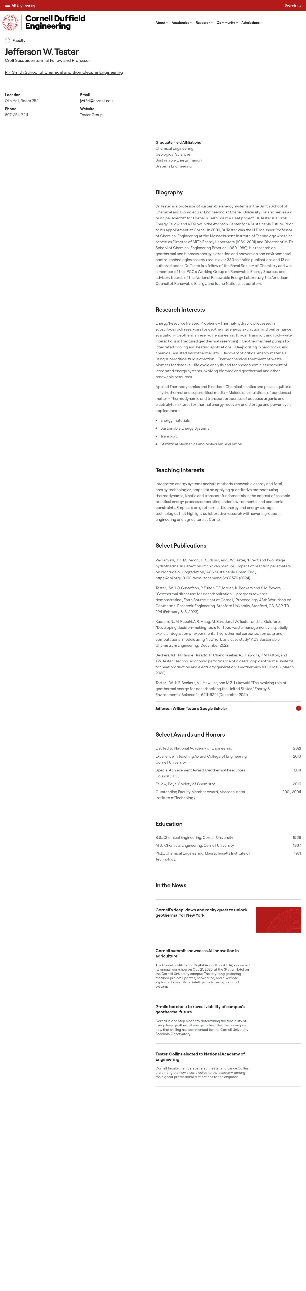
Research (204, 22)
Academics (182, 22)
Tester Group (91, 114)
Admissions (252, 22)
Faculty (15, 40)
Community (227, 22)
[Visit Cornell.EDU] (10, 22)
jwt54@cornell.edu (96, 100)
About (162, 22)
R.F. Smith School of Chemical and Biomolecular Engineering (64, 72)
